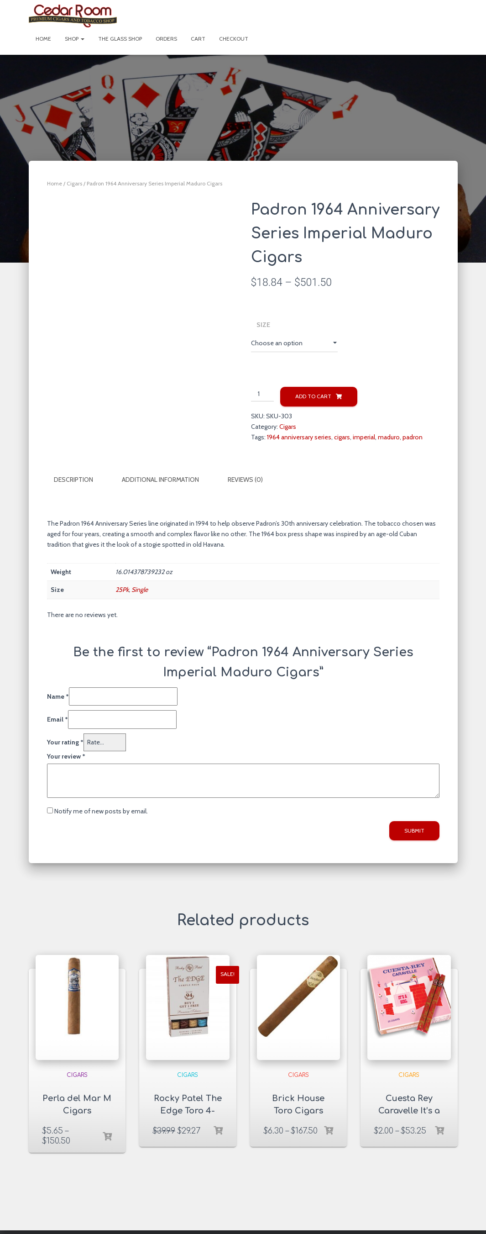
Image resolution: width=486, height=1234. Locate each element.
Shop (74, 38)
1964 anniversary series (299, 437)
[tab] (80, 479)
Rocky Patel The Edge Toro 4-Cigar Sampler (188, 1110)
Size (263, 325)
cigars (342, 437)
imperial (364, 437)
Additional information (160, 479)
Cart (198, 38)
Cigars (74, 183)
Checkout (233, 38)
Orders (166, 38)
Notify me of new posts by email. (101, 811)
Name (58, 696)
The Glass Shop (120, 38)
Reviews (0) (245, 479)
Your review (66, 755)
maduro (389, 437)
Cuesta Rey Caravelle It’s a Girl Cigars (409, 1110)
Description (73, 479)
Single (139, 589)
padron (412, 437)
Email (57, 719)
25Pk (122, 589)
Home (43, 38)
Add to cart (313, 396)
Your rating (65, 742)
